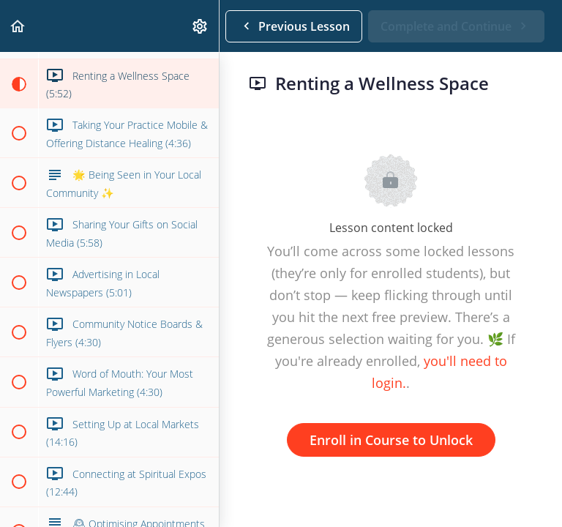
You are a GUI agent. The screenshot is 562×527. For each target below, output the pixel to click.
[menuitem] (200, 26)
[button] (18, 26)
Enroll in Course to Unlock (391, 440)
